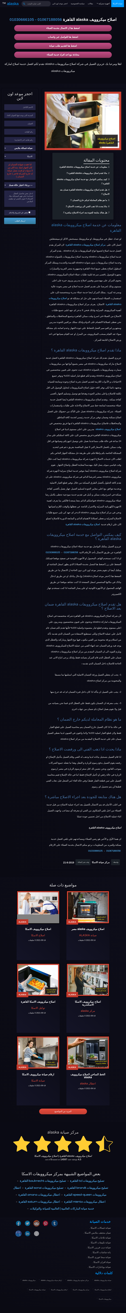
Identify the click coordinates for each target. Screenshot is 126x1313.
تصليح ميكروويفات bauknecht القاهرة (43, 1180)
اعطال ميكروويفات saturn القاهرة (39, 1201)
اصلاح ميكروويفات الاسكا (103, 1290)
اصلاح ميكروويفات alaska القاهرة (83, 524)
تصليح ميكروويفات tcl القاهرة (87, 1180)
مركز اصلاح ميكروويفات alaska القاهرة (86, 244)
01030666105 (22, 19)
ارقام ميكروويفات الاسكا (59, 1290)
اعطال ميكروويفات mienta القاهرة (84, 1201)
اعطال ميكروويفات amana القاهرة (39, 1194)
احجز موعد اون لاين (60, 4)
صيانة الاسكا (117, 4)
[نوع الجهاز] (20, 148)
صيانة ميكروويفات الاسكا (37, 1290)
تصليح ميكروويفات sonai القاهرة (44, 1187)
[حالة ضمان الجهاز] (20, 185)
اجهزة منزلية (104, 3)
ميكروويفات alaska (28, 1280)
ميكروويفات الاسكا (105, 1299)
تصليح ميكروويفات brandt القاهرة (87, 1187)
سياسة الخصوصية (78, 4)
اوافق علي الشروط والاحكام (19, 213)
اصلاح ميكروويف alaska (108, 429)
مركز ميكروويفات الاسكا (81, 1290)
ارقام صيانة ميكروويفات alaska (51, 1280)
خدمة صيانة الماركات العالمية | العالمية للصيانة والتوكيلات (62, 1208)
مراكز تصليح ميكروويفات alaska (78, 1280)
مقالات (90, 4)
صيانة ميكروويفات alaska (102, 1280)
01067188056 (49, 19)
